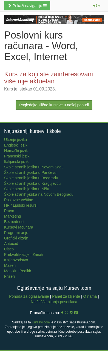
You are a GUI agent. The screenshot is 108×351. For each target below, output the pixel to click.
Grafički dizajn (16, 238)
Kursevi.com (41, 322)
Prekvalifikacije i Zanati (23, 254)
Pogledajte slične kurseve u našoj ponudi (54, 105)
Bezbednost (14, 222)
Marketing (12, 216)
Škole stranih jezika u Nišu (26, 189)
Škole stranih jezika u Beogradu (31, 178)
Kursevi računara (18, 227)
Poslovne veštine (18, 200)
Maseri (10, 265)
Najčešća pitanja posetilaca (54, 302)
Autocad (11, 243)
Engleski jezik (15, 145)
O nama (90, 296)
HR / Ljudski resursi (20, 205)
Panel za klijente (66, 296)
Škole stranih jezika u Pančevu (30, 172)
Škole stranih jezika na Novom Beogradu (38, 194)
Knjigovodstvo (16, 260)
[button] (97, 5)
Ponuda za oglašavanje (29, 296)
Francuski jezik (17, 156)
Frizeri (9, 276)
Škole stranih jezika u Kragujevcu (32, 183)
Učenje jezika (15, 140)
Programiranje (16, 232)
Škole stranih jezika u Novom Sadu (34, 167)
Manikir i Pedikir (17, 271)
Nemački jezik (16, 150)
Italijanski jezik (16, 161)
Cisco (9, 249)
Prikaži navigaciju (27, 6)
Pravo (9, 211)
